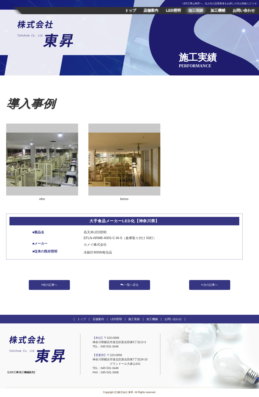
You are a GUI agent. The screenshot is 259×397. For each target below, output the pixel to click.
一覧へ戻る (129, 284)
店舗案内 (150, 10)
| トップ (80, 319)
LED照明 (173, 10)
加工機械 (217, 10)
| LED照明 (113, 319)
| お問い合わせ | (171, 319)
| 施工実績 (131, 319)
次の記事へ (210, 284)
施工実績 (195, 10)
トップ (130, 10)
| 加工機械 (149, 319)
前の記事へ (49, 284)
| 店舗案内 (95, 319)
